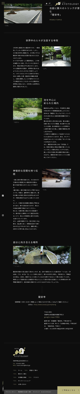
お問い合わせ (22, 384)
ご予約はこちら (69, 390)
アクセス (36, 377)
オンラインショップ (24, 381)
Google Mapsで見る (52, 317)
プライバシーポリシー (10, 392)
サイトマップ (36, 392)
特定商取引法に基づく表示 (24, 392)
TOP (3, 388)
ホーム (20, 370)
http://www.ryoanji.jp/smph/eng (45, 304)
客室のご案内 (33, 370)
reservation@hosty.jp (23, 365)
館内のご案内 (22, 374)
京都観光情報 (22, 377)
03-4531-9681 (20, 363)
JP (48, 3)
